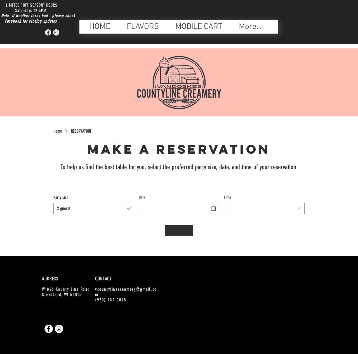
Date (142, 197)
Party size (61, 197)
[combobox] (93, 208)
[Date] (174, 208)
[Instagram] (56, 32)
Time (227, 197)
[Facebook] (48, 32)
